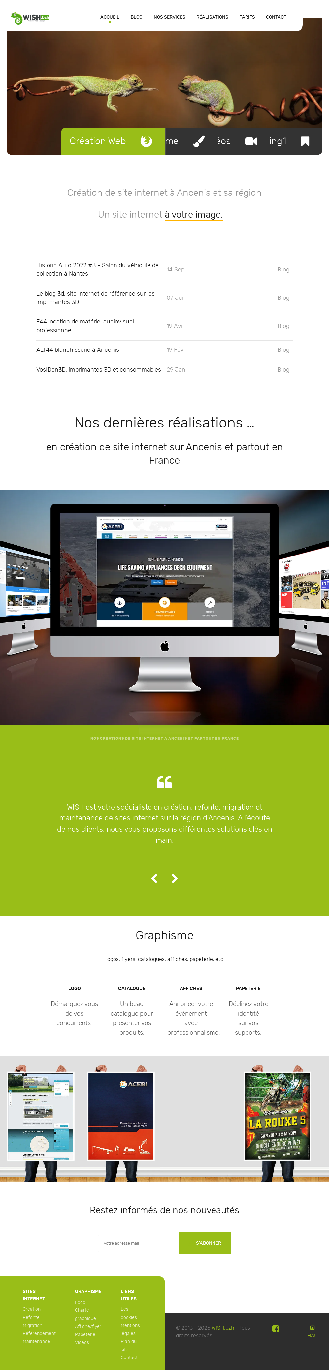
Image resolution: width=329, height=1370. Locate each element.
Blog (283, 269)
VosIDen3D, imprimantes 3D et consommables (98, 369)
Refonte (31, 1317)
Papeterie (85, 1334)
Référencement (39, 1333)
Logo (80, 1302)
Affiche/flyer (88, 1326)
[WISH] (30, 18)
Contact (129, 1357)
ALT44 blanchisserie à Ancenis (77, 350)
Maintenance (36, 1341)
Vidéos (82, 1342)
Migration (32, 1325)
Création (32, 1309)
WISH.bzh (223, 1328)
